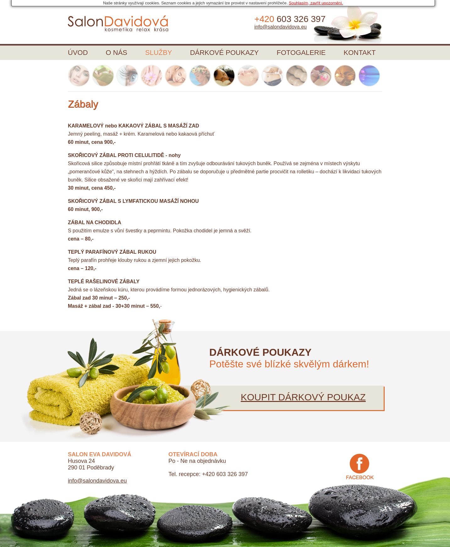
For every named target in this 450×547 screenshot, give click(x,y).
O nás (116, 53)
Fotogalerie (301, 53)
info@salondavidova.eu (280, 27)
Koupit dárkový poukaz (303, 397)
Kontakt (360, 53)
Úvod (78, 53)
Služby (158, 53)
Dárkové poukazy (224, 53)
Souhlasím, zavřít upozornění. (316, 3)
